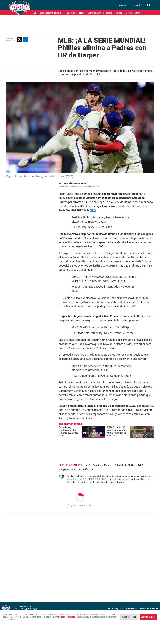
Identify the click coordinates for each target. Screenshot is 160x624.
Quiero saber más (128, 617)
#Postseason (121, 217)
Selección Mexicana (75, 13)
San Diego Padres (102, 465)
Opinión (119, 13)
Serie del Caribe (133, 13)
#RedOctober (87, 327)
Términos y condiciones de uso (122, 608)
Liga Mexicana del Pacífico (100, 13)
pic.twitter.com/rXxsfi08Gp (112, 327)
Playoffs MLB (86, 469)
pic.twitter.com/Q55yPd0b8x (107, 280)
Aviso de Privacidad (149, 608)
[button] (19, 39)
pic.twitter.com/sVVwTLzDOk (90, 370)
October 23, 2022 (101, 227)
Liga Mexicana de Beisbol (51, 13)
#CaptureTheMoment (117, 365)
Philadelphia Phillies (124, 465)
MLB (34, 13)
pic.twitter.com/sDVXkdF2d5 (89, 221)
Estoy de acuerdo (148, 617)
